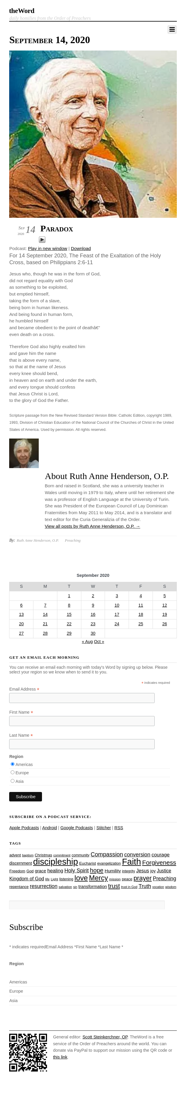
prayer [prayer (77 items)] (143, 878)
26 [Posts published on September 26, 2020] (164, 623)
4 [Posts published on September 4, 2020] (141, 595)
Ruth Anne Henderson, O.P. (38, 540)
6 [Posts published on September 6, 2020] (21, 605)
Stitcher (103, 827)
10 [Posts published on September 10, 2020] (116, 605)
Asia (19, 781)
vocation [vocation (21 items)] (158, 887)
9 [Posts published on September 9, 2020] (93, 605)
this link (60, 1057)
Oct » (99, 641)
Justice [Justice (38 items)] (164, 870)
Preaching (72, 540)
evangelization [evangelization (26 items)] (109, 863)
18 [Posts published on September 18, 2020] (140, 614)
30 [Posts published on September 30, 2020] (92, 633)
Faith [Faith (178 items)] (131, 861)
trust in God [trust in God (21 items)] (129, 887)
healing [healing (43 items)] (55, 871)
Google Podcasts (76, 827)
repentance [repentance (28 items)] (18, 886)
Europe (22, 772)
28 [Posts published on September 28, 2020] (45, 633)
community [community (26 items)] (80, 855)
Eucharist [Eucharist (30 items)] (87, 863)
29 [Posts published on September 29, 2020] (69, 633)
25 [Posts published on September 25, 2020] (140, 623)
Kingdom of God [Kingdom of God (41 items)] (26, 878)
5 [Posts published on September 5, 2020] (165, 595)
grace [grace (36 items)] (40, 870)
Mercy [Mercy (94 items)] (98, 878)
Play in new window (47, 248)
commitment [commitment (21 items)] (61, 855)
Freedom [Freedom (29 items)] (17, 871)
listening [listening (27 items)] (66, 879)
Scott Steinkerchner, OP (105, 1037)
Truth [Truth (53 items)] (145, 886)
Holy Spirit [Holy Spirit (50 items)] (76, 871)
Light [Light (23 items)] (54, 879)
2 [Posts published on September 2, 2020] (93, 595)
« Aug (87, 641)
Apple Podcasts (24, 827)
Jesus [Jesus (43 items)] (142, 871)
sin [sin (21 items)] (75, 887)
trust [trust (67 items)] (114, 885)
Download (81, 248)
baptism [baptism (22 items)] (28, 855)
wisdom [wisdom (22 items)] (170, 887)
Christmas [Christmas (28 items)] (43, 855)
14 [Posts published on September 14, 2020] (45, 614)
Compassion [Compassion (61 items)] (107, 854)
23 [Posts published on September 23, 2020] (92, 623)
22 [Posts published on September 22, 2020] (69, 623)
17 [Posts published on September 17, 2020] (116, 614)
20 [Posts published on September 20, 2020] (21, 623)
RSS (118, 827)
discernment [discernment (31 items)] (20, 863)
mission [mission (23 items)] (115, 879)
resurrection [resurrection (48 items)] (43, 886)
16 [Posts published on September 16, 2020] (92, 614)
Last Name (21, 735)
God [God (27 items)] (29, 871)
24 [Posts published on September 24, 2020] (116, 623)
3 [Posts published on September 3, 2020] (117, 595)
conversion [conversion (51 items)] (137, 854)
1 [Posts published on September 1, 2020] (69, 595)
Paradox (56, 228)
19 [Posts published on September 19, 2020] (164, 614)
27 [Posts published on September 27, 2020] (21, 633)
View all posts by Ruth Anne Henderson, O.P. (92, 526)
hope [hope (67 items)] (96, 870)
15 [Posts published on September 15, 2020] (69, 614)
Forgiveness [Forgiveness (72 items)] (159, 862)
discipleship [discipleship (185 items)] (55, 861)
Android (49, 827)
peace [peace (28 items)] (127, 879)
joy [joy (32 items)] (153, 871)
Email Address (24, 689)
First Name (21, 712)
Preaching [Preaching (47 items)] (164, 879)
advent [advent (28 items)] (15, 855)
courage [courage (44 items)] (160, 855)
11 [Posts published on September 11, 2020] (140, 605)
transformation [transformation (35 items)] (92, 886)
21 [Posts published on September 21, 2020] (45, 623)
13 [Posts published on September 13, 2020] (21, 614)
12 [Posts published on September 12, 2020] (164, 605)
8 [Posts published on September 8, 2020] (69, 605)
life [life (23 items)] (47, 879)
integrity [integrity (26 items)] (128, 871)
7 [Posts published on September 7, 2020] (45, 605)
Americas (24, 764)
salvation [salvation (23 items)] (65, 887)
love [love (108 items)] (81, 878)
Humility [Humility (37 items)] (113, 870)
